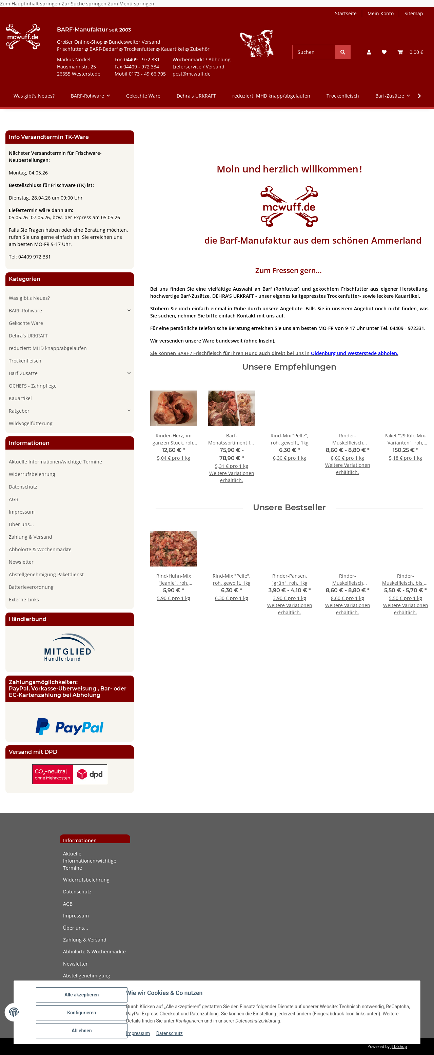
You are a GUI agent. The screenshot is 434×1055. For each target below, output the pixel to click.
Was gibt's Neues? (29, 298)
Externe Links (24, 599)
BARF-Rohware (25, 310)
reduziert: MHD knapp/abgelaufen (48, 348)
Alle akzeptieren (82, 995)
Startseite (346, 13)
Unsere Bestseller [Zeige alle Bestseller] (289, 507)
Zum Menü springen (131, 3)
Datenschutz (170, 1034)
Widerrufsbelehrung (32, 474)
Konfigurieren (82, 1013)
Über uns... (21, 524)
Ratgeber (19, 411)
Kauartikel (20, 398)
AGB (13, 499)
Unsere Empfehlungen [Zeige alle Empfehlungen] (289, 367)
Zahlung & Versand (30, 537)
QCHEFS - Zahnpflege (33, 385)
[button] (368, 52)
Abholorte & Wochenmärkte (40, 549)
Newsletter (21, 562)
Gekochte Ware (26, 323)
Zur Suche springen (85, 3)
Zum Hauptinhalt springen (31, 3)
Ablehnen (83, 1031)
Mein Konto (381, 13)
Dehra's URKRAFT (28, 335)
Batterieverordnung (31, 587)
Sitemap (414, 13)
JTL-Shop (399, 1046)
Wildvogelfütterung (31, 423)
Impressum (139, 1034)
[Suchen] (313, 52)
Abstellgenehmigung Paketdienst (46, 574)
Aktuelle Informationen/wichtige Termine (55, 461)
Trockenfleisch (25, 360)
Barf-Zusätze (23, 373)
